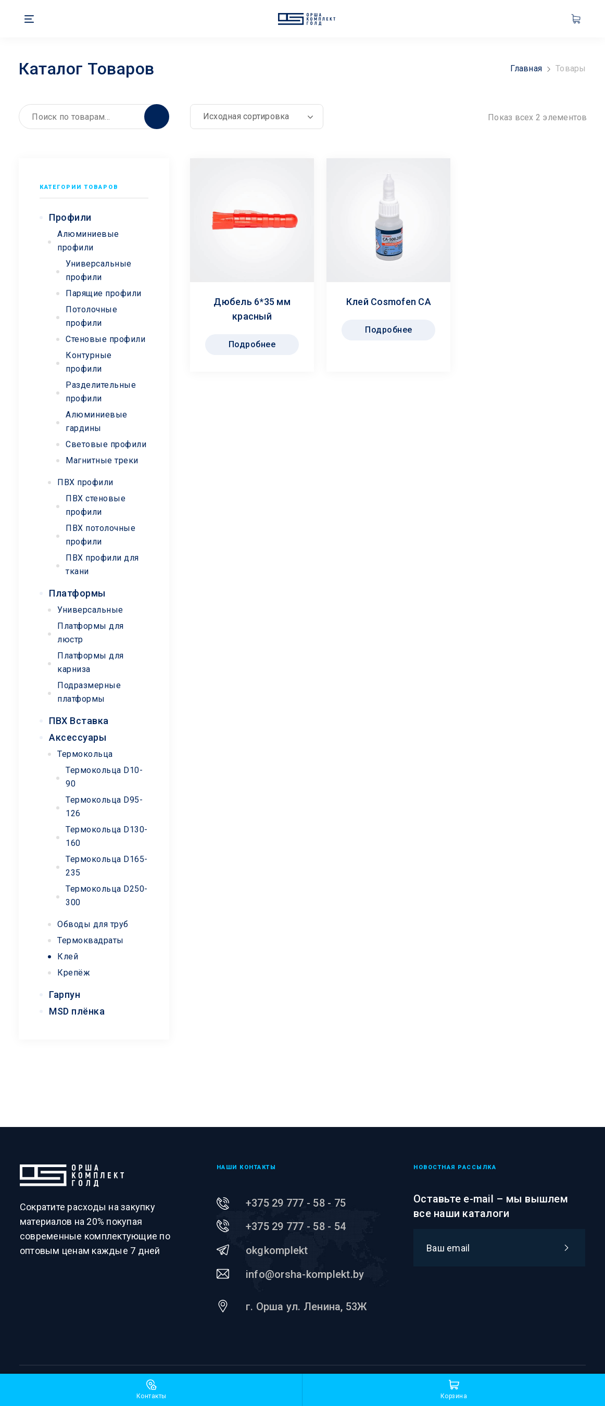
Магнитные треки (102, 460)
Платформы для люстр (90, 632)
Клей (67, 956)
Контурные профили (89, 362)
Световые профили (106, 444)
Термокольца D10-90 (104, 777)
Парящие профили (104, 293)
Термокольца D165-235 (107, 866)
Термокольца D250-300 (107, 895)
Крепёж (73, 973)
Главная (526, 68)
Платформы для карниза (90, 662)
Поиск (156, 116)
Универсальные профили (99, 270)
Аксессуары (77, 737)
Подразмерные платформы (89, 692)
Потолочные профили (91, 316)
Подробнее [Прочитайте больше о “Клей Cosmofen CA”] (388, 330)
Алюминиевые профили (88, 240)
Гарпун (64, 994)
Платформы (77, 593)
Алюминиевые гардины (97, 421)
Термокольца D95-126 (104, 806)
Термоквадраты (90, 940)
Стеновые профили (105, 339)
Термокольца (85, 754)
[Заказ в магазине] (256, 116)
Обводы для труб (93, 924)
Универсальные (90, 610)
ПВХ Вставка (79, 720)
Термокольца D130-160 (107, 836)
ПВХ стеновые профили (95, 505)
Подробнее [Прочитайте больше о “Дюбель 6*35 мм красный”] (252, 344)
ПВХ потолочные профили (100, 535)
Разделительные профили (101, 391)
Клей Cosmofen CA (388, 301)
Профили (70, 217)
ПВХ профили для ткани (102, 564)
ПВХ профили (85, 482)
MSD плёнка (77, 1011)
